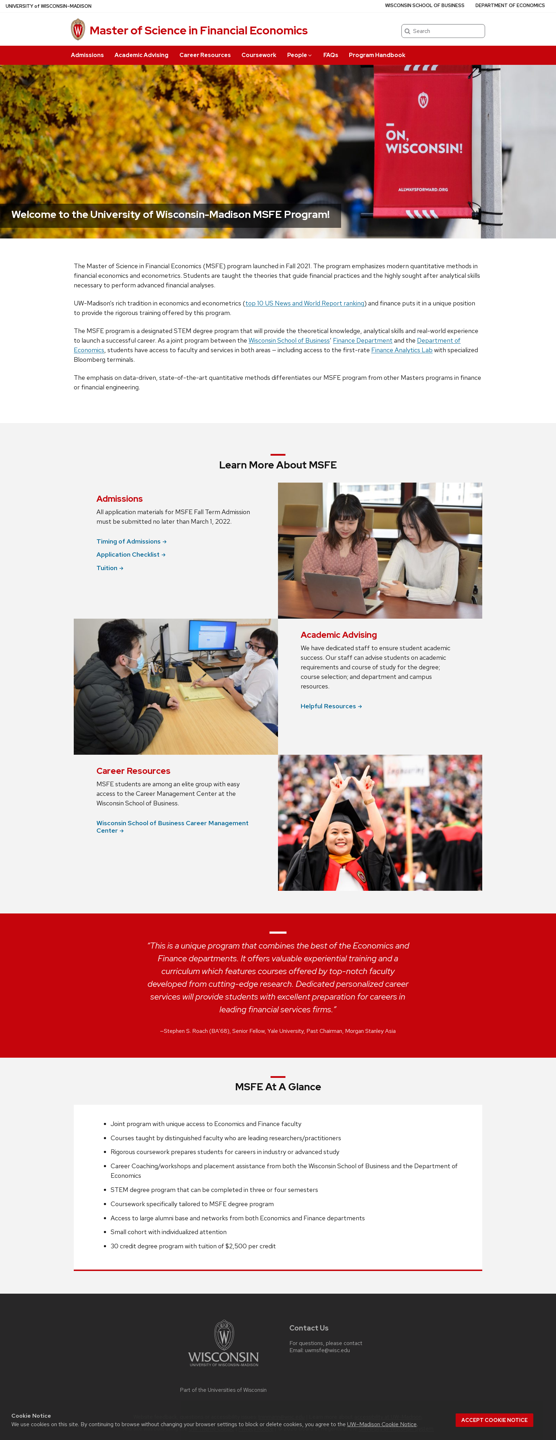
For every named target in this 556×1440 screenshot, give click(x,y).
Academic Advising (141, 55)
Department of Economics (510, 5)
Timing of (131, 541)
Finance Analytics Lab (402, 350)
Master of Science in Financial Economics (199, 30)
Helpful (331, 706)
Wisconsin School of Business (425, 5)
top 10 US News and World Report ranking (304, 303)
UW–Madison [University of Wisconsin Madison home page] (48, 6)
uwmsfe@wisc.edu (327, 1350)
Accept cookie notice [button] (494, 1420)
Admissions (87, 55)
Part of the (223, 1390)
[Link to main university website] (223, 1367)
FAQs (330, 55)
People (300, 55)
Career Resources (205, 55)
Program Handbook (377, 55)
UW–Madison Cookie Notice (382, 1424)
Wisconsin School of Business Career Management (172, 827)
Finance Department (363, 340)
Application (131, 554)
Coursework (258, 55)
